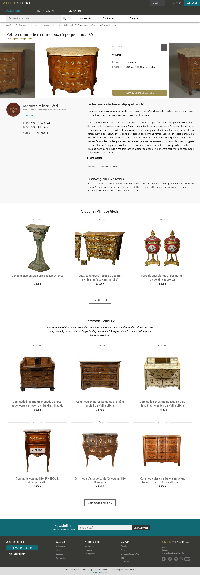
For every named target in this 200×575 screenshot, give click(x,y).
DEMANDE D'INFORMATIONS (139, 92)
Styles (58, 550)
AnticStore (10, 25)
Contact (165, 550)
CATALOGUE (13, 11)
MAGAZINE (75, 11)
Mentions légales (72, 569)
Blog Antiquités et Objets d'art (173, 553)
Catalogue (23, 25)
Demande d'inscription (18, 553)
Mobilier (33, 25)
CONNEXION (192, 2)
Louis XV (56, 25)
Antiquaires (89, 545)
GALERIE (27, 133)
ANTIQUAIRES (45, 11)
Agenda (124, 545)
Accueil (164, 547)
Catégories (60, 545)
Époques (59, 553)
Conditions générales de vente (122, 569)
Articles (124, 550)
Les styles (125, 561)
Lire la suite (96, 157)
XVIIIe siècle (69, 25)
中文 (178, 2)
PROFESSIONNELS (92, 541)
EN (173, 2)
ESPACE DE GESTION (22, 547)
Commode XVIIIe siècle (109, 166)
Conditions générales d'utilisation (95, 569)
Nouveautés (84, 18)
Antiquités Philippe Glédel (40, 105)
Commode (45, 25)
